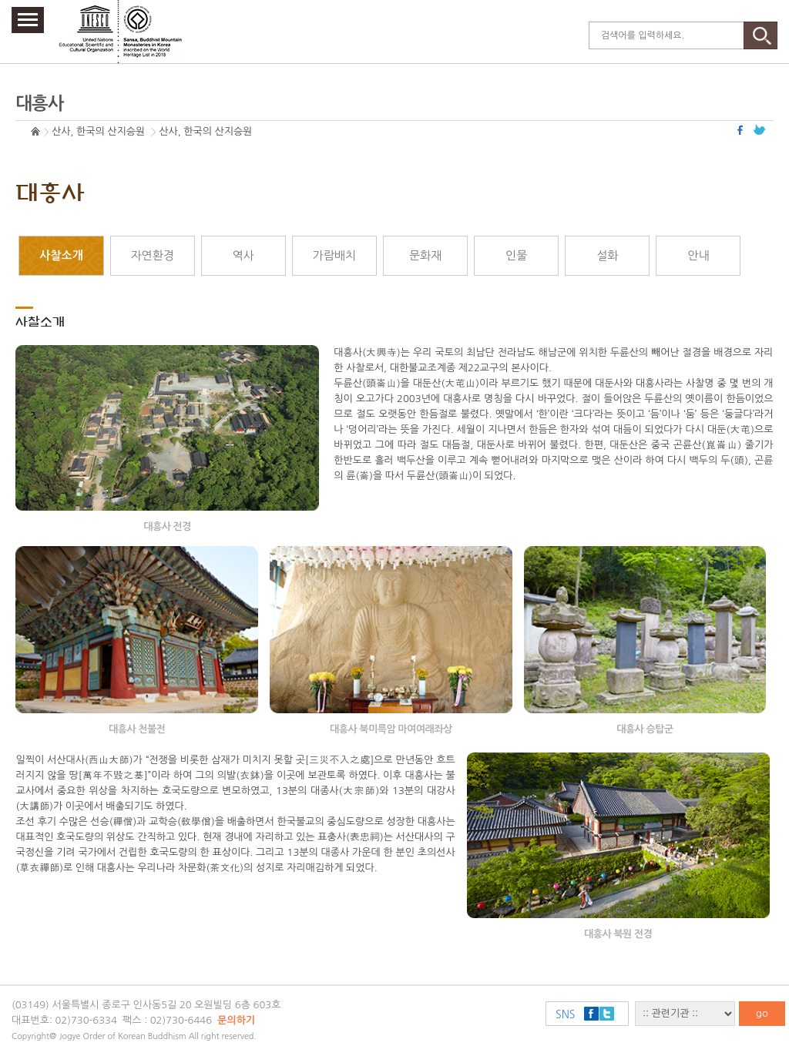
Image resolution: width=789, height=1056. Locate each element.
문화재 (425, 255)
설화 (607, 255)
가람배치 (334, 255)
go (762, 1013)
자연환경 (151, 255)
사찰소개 (60, 255)
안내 (698, 255)
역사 (243, 255)
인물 (516, 255)
